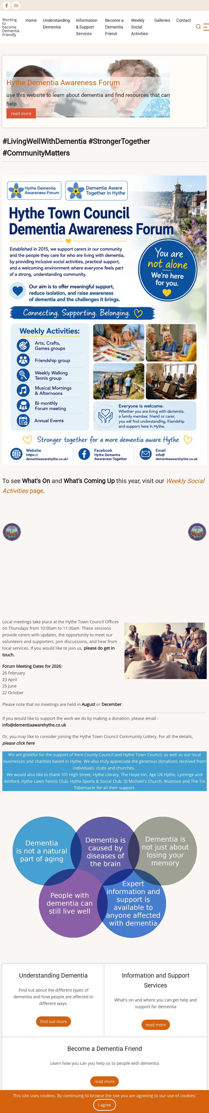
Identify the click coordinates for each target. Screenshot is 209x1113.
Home (31, 20)
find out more (53, 1021)
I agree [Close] (104, 1104)
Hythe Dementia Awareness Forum (63, 82)
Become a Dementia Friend (114, 27)
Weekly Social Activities (139, 27)
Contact (183, 20)
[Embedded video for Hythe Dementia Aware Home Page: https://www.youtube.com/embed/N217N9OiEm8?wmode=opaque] (104, 555)
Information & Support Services (86, 27)
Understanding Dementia (56, 23)
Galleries (162, 20)
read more (21, 113)
